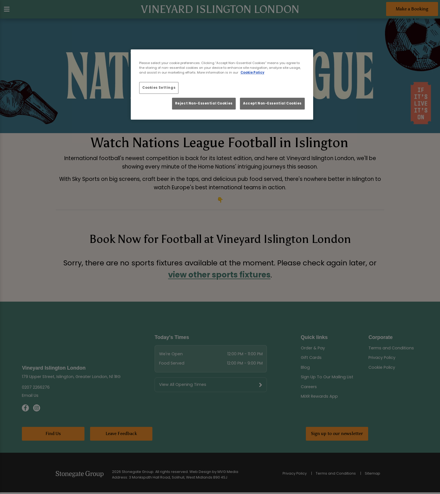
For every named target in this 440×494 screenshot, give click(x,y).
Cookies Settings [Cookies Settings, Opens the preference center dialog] (158, 87)
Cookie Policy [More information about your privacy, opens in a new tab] (252, 72)
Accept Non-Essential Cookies (272, 103)
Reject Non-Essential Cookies (204, 103)
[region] (222, 84)
